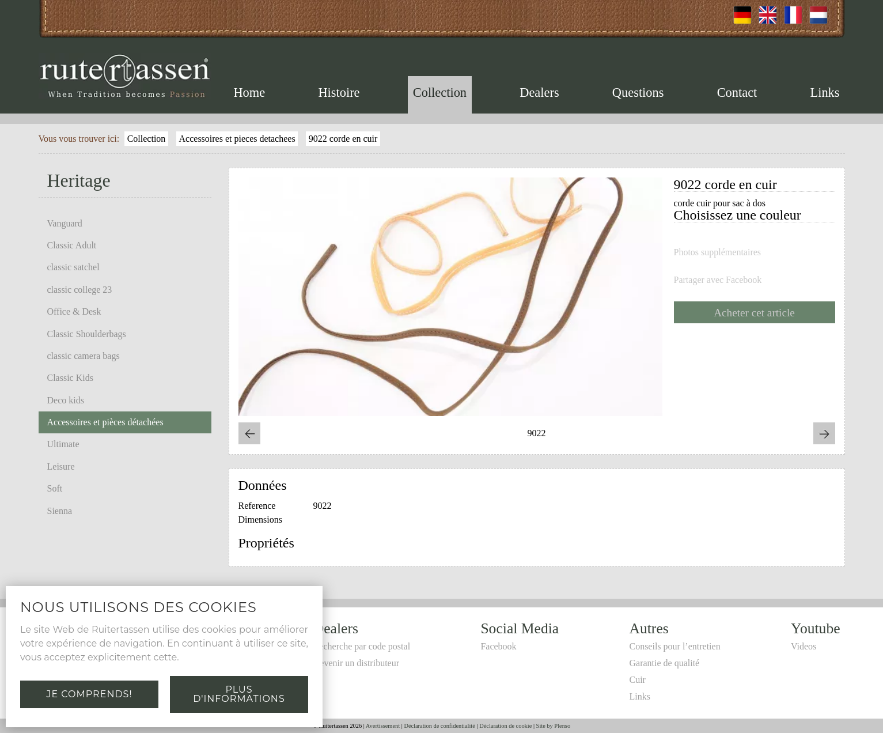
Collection (440, 92)
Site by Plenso (553, 726)
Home (249, 92)
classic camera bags (83, 356)
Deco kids (65, 400)
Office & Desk (74, 311)
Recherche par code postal (361, 646)
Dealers (539, 92)
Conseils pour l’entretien (674, 646)
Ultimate (63, 444)
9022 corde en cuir (343, 138)
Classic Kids (70, 378)
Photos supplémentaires (717, 252)
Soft (55, 488)
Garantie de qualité (664, 663)
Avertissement (383, 726)
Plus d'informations (239, 694)
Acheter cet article (754, 313)
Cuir (637, 680)
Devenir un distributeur (356, 663)
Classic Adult (72, 245)
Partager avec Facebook (718, 280)
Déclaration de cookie (505, 726)
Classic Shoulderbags (86, 334)
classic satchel (73, 267)
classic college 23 (79, 289)
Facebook (498, 646)
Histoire (338, 92)
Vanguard (64, 223)
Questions (638, 92)
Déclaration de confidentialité (439, 726)
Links (825, 92)
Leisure (61, 466)
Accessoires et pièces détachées (105, 422)
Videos (803, 646)
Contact (737, 92)
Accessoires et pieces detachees (237, 138)
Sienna (60, 511)
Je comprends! (89, 694)
